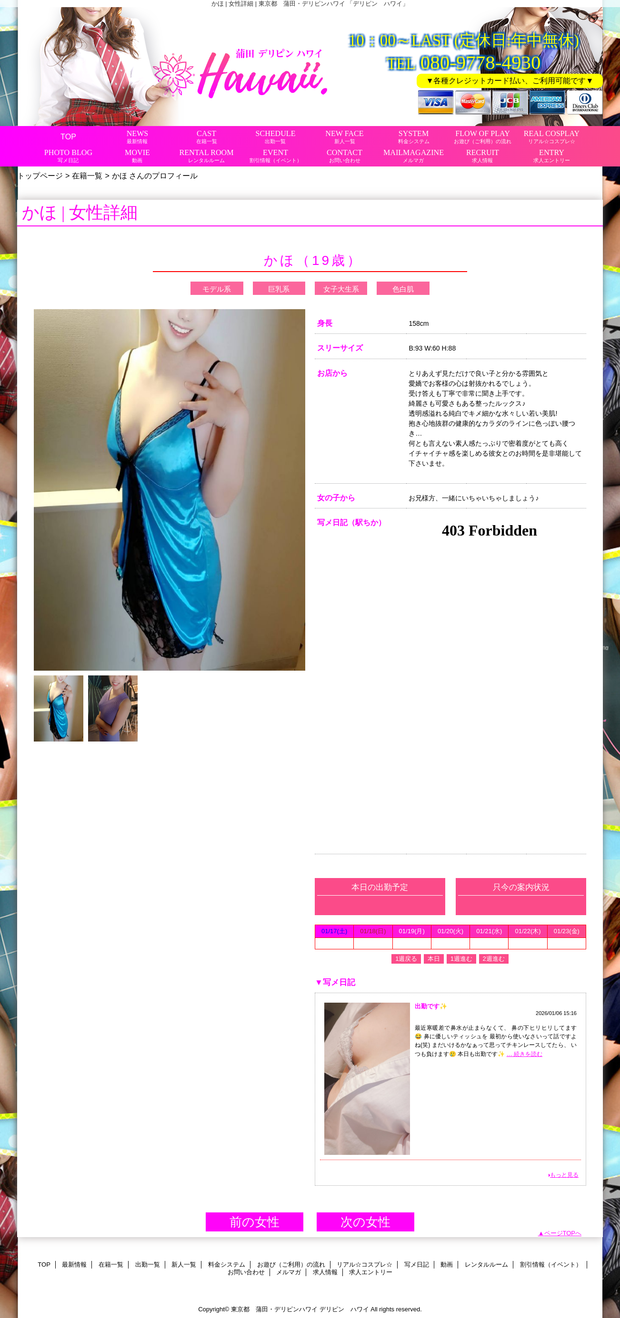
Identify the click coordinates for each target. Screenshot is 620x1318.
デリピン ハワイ (344, 1309)
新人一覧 (183, 1264)
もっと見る (564, 1175)
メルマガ (288, 1272)
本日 (434, 958)
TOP (68, 136)
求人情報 (325, 1272)
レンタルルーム (486, 1264)
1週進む (461, 958)
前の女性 (255, 1222)
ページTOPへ (563, 1233)
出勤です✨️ (431, 1006)
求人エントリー (370, 1272)
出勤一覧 (147, 1264)
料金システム (226, 1264)
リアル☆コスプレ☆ (364, 1264)
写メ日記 (416, 1264)
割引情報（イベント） (551, 1264)
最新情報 (74, 1264)
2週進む (494, 958)
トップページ (40, 175)
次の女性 (365, 1222)
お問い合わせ (246, 1272)
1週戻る (406, 958)
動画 (446, 1264)
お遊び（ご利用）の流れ (291, 1264)
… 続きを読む (524, 1054)
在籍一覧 (87, 175)
